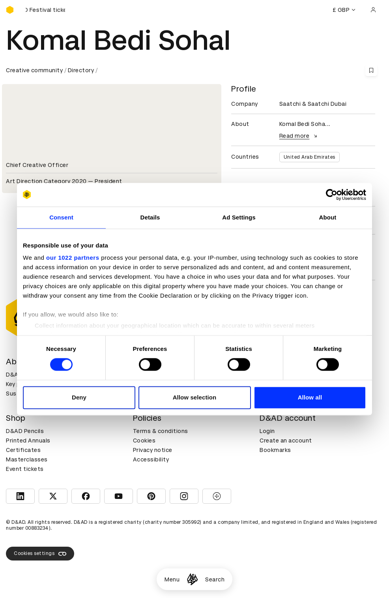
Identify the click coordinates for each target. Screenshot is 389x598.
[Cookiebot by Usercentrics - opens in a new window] (331, 195)
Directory (81, 70)
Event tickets (25, 469)
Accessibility (151, 459)
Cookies (144, 440)
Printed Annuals (28, 440)
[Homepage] (192, 579)
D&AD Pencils (25, 431)
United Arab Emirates (309, 157)
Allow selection (195, 397)
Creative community (34, 70)
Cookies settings (40, 554)
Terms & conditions (160, 431)
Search (214, 579)
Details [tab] (150, 217)
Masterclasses (27, 459)
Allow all (310, 397)
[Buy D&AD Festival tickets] (45, 10)
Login (267, 431)
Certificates (23, 450)
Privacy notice (152, 450)
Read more (299, 136)
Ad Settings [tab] (238, 217)
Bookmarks (275, 450)
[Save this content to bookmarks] (371, 70)
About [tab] (328, 217)
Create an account (286, 440)
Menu (172, 579)
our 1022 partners (72, 257)
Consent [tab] (61, 217)
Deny (79, 397)
